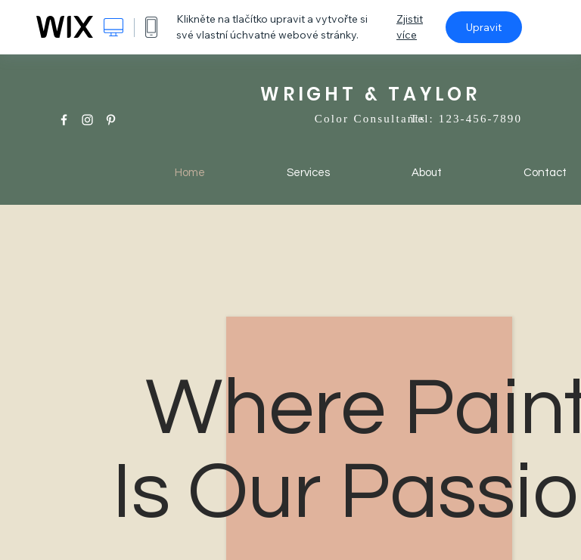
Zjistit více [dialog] (409, 27)
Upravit (484, 27)
